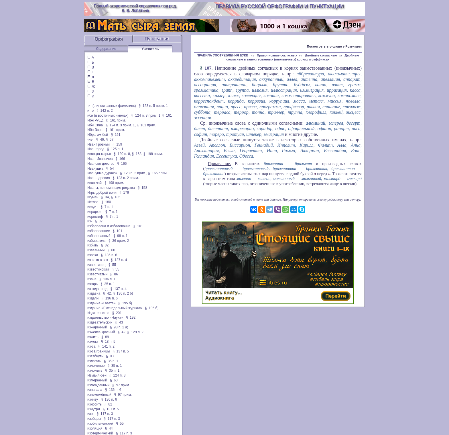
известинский (98, 269)
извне (92, 279)
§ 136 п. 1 (107, 279)
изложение (96, 366)
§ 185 (115, 197)
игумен (93, 197)
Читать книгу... (223, 292)
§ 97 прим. (121, 385)
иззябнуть (95, 356)
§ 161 (167, 115)
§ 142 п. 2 (105, 111)
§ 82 (99, 221)
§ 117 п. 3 (105, 414)
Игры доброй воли (102, 193)
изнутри (93, 409)
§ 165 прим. (158, 173)
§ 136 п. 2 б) (123, 293)
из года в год (97, 289)
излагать (94, 361)
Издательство (98, 313)
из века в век (97, 260)
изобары (94, 419)
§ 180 (106, 202)
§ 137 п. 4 (119, 260)
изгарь (92, 284)
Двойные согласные (321, 55)
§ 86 (114, 274)
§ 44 (109, 428)
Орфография (108, 38)
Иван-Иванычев (100, 159)
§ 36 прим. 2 (119, 241)
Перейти (335, 296)
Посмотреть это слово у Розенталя (334, 46)
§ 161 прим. (116, 120)
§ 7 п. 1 (107, 207)
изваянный (96, 250)
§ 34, (105, 197)
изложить (94, 371)
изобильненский (100, 424)
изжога (92, 342)
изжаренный (97, 327)
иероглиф (95, 217)
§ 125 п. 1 (115, 149)
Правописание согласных (277, 55)
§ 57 (109, 140)
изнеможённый (99, 395)
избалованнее (98, 231)
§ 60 (111, 250)
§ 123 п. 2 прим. (126, 178)
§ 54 (110, 168)
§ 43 (119, 322)
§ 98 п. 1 (120, 236)
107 (208, 68)
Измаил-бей (97, 375)
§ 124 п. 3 (117, 375)
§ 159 (117, 144)
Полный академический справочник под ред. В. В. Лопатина (135, 8)
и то (90, 111)
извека (92, 255)
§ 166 (120, 159)
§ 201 (117, 313)
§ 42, (107, 293)
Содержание (106, 49)
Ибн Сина (95, 125)
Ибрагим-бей (97, 135)
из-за (91, 346)
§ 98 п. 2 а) (119, 327)
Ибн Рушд (95, 120)
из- (89, 221)
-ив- (90, 140)
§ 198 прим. (153, 154)
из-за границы (98, 351)
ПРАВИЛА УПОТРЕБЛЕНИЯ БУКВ (223, 55)
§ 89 (105, 337)
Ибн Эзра (95, 130)
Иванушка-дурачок (102, 173)
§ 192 (130, 318)
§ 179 (124, 193)
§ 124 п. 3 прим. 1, (146, 115)
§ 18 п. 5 (108, 342)
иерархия (94, 212)
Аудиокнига (219, 298)
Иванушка (95, 168)
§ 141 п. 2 (106, 346)
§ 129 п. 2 (135, 332)
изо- (90, 414)
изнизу (92, 399)
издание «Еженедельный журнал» (114, 308)
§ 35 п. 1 (108, 284)
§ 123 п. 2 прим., (133, 173)
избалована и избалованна (109, 226)
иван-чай (94, 183)
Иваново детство (100, 164)
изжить (93, 337)
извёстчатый (97, 274)
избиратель (96, 241)
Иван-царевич (98, 178)
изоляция (94, 428)
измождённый (98, 385)
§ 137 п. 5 (121, 351)
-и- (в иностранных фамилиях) (111, 106)
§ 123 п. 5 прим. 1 (153, 106)
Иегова (93, 202)
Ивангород (95, 149)
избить (92, 245)
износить (94, 404)
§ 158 (142, 188)
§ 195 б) (125, 303)
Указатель (150, 49)
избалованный (99, 236)
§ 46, (100, 140)
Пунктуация (157, 38)
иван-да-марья (99, 154)
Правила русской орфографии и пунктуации (279, 6)
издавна (93, 293)
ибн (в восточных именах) (108, 115)
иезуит (92, 207)
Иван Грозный (98, 144)
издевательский (100, 322)
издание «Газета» (101, 303)
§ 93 (110, 356)
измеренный (97, 380)
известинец (96, 265)
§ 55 (112, 265)
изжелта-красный (101, 332)
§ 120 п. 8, (122, 154)
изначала (94, 390)
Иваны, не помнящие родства (111, 188)
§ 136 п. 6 (109, 255)
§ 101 (138, 226)
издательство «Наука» (105, 318)
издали (93, 298)
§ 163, (137, 154)
